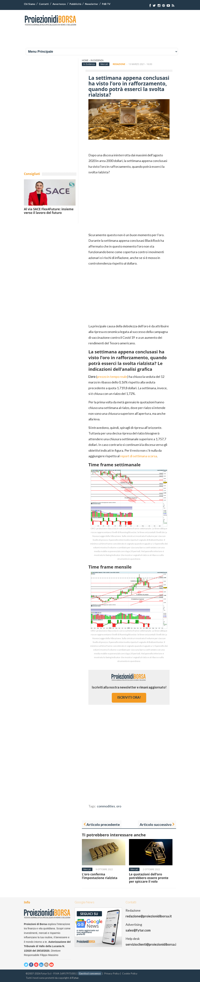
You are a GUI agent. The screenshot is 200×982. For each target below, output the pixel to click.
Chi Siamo (29, 4)
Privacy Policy (112, 973)
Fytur (75, 977)
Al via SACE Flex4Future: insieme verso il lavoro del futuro (49, 211)
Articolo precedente (103, 824)
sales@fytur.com (138, 930)
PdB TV (106, 4)
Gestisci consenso (90, 973)
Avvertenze (59, 4)
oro (118, 806)
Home (85, 60)
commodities (106, 806)
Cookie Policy (129, 973)
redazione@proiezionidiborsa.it (149, 916)
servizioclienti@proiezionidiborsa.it (152, 944)
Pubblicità (75, 4)
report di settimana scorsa (138, 456)
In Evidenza (97, 60)
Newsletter (91, 4)
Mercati (104, 64)
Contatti (44, 4)
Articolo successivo (156, 824)
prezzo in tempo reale (112, 377)
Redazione (119, 64)
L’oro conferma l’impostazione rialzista (99, 876)
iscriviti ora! (129, 697)
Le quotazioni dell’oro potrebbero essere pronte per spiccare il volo (148, 878)
